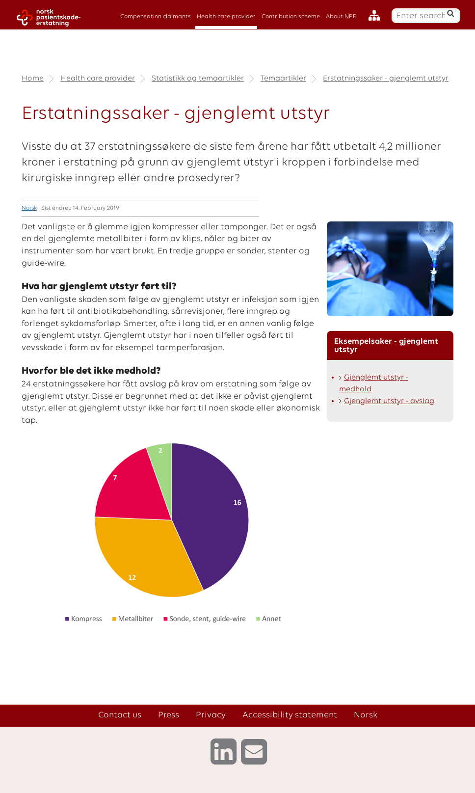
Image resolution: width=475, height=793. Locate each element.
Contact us (119, 715)
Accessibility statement (289, 715)
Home (33, 78)
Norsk (29, 208)
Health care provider (226, 17)
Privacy (211, 715)
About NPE (341, 17)
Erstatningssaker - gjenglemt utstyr (386, 78)
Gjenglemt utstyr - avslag (389, 401)
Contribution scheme (291, 17)
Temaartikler (283, 78)
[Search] (450, 13)
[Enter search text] (420, 16)
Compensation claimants (155, 17)
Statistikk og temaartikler (198, 78)
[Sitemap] (377, 16)
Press (168, 715)
